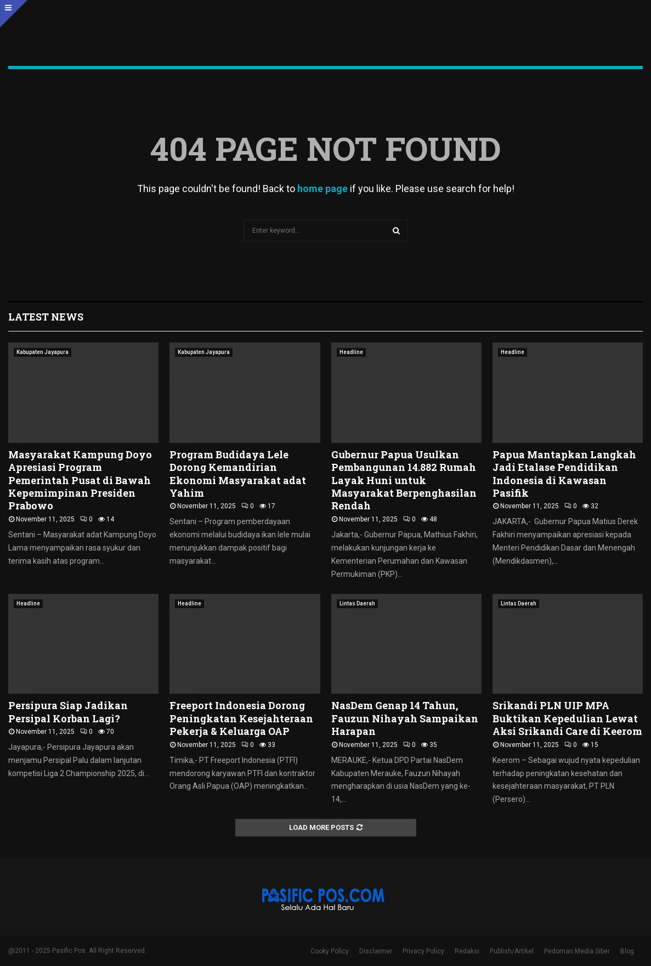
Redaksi (467, 951)
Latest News (45, 316)
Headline (351, 352)
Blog (627, 951)
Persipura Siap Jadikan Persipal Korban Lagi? (68, 711)
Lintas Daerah (357, 603)
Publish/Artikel (512, 951)
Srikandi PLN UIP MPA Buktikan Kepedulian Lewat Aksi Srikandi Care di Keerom (567, 718)
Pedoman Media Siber (577, 951)
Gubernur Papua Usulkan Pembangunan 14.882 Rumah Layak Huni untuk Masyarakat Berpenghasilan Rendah (404, 480)
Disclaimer (375, 951)
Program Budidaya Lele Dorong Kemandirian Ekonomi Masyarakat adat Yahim (237, 473)
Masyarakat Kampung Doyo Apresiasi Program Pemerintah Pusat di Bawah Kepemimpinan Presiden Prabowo (80, 480)
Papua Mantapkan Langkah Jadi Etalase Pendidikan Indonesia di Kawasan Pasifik (564, 473)
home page (322, 188)
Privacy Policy (423, 951)
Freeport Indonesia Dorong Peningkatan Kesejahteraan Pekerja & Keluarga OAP (241, 718)
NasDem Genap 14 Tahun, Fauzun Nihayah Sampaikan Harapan (404, 718)
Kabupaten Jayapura (42, 352)
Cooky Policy (329, 951)
